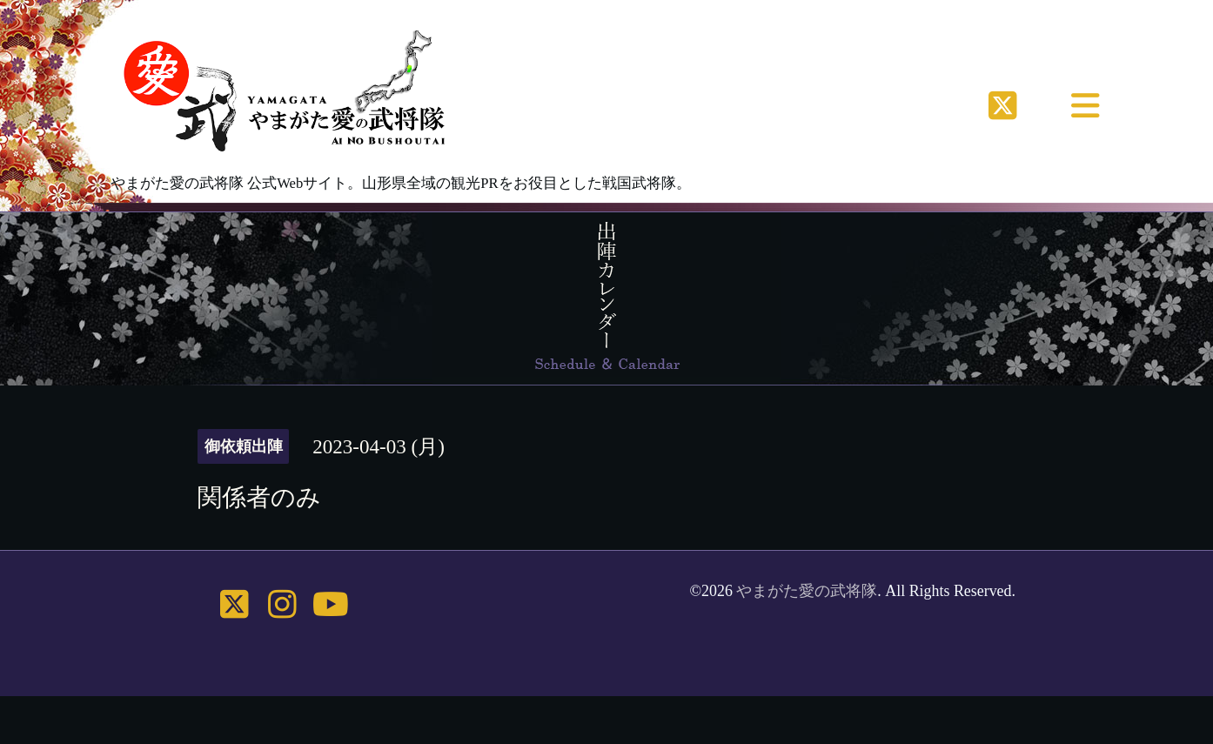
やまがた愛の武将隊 (806, 591)
